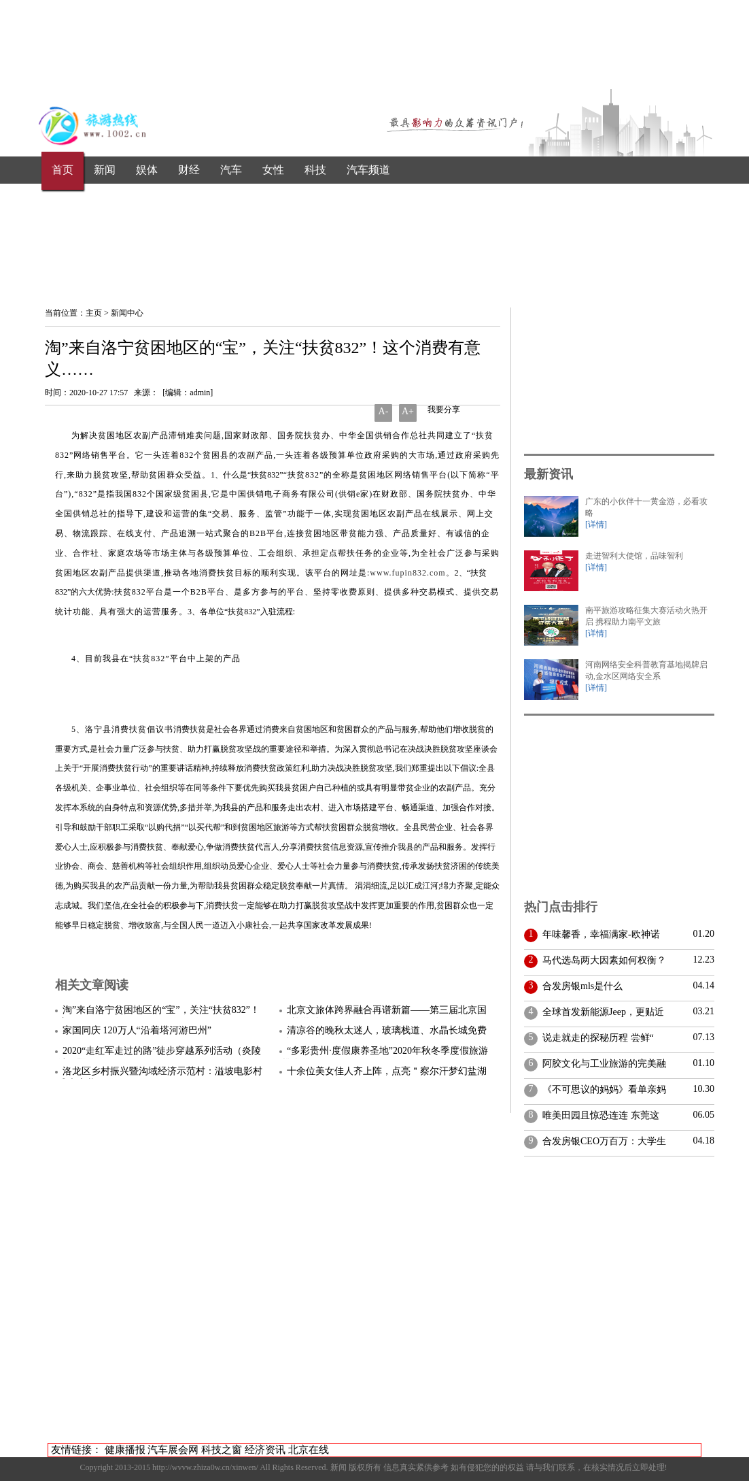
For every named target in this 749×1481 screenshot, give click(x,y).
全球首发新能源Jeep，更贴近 (601, 1012)
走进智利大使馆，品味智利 (634, 556)
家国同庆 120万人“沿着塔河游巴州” (137, 1030)
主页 (94, 313)
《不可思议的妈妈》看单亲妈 (602, 1089)
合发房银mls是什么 (580, 986)
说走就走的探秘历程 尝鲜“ (596, 1038)
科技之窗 (221, 1449)
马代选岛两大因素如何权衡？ (602, 960)
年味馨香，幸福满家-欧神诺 (599, 934)
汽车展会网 (172, 1449)
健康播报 (125, 1449)
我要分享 (442, 409)
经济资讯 (265, 1449)
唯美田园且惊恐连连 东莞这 (598, 1115)
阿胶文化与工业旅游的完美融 (602, 1064)
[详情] (596, 524)
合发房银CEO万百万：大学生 (602, 1141)
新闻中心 (127, 313)
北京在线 (308, 1449)
